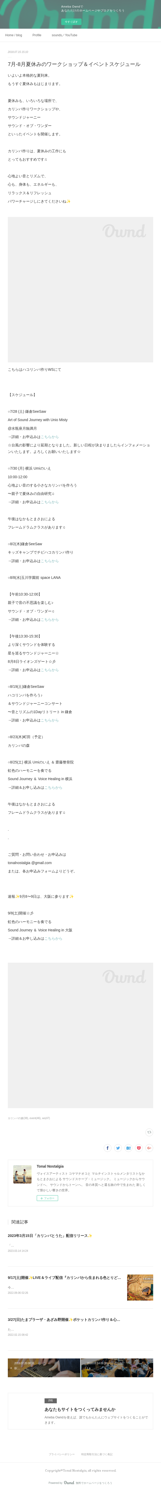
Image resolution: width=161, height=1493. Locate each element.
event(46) (35, 1118)
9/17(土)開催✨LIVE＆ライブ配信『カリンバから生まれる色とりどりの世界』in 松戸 (77, 1278)
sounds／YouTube (64, 35)
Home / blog (13, 35)
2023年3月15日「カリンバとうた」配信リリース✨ (50, 1236)
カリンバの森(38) (18, 1118)
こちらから (50, 437)
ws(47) (46, 1118)
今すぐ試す (71, 21)
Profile (37, 35)
